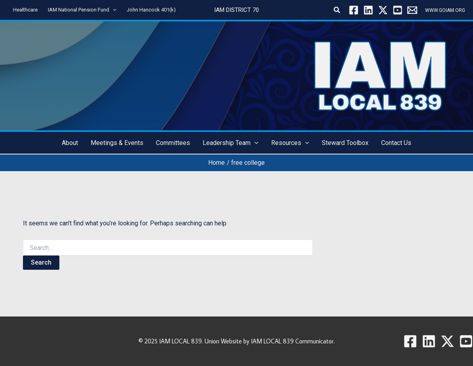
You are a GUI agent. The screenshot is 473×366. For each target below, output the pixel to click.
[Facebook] (354, 10)
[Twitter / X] (383, 10)
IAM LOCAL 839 (180, 341)
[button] (337, 10)
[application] (112, 10)
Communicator (314, 341)
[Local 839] (412, 10)
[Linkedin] (368, 10)
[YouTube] (398, 10)
